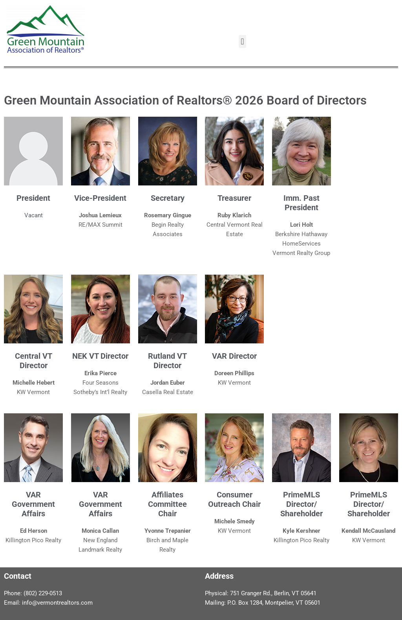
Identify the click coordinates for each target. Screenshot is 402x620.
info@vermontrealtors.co (55, 602)
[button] (242, 41)
